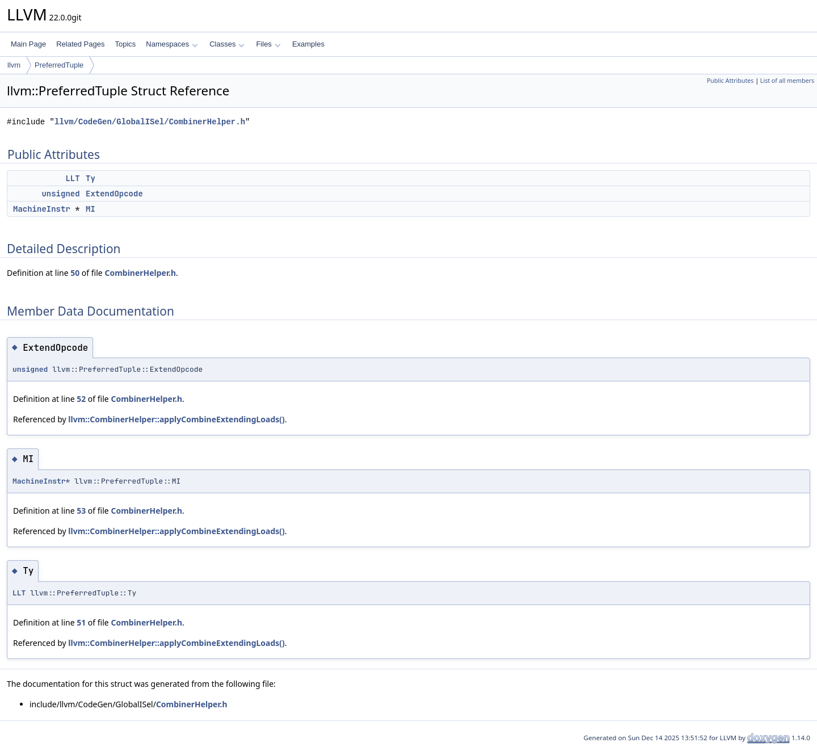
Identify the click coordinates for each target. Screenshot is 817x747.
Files (268, 44)
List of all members (787, 81)
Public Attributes (730, 81)
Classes (227, 44)
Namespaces (171, 44)
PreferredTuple (59, 65)
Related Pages (80, 44)
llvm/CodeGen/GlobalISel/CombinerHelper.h (149, 121)
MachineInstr (41, 209)
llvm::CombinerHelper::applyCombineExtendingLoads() (176, 419)
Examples (308, 44)
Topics (125, 44)
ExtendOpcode (114, 193)
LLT (72, 178)
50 (74, 272)
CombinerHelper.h (140, 272)
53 (81, 510)
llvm (13, 65)
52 (81, 398)
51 (81, 622)
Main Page (28, 44)
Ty (90, 178)
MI (90, 209)
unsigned (60, 193)
